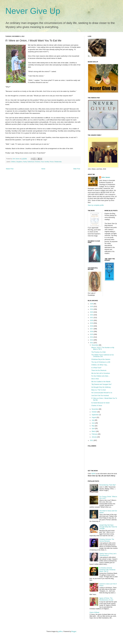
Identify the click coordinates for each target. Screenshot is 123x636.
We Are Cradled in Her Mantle (100, 381)
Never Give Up (32, 11)
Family (25, 161)
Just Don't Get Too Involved (100, 395)
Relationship (58, 161)
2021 (92, 317)
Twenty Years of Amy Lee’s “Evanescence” (107, 554)
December (95, 345)
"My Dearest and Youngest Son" (101, 384)
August (94, 417)
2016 (92, 331)
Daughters (19, 161)
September (95, 415)
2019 (92, 323)
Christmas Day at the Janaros (100, 359)
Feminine (37, 161)
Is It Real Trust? (96, 368)
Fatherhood (30, 161)
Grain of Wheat (94, 612)
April (93, 428)
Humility (46, 161)
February (95, 434)
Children (13, 161)
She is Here (95, 379)
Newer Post (9, 169)
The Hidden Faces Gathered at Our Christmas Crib (102, 355)
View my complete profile (96, 205)
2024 (92, 309)
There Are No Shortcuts (98, 370)
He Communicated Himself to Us (101, 393)
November (95, 409)
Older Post (76, 169)
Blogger (73, 631)
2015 (92, 334)
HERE (93, 473)
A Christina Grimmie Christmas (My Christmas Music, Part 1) (107, 569)
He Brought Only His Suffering (101, 387)
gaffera (60, 631)
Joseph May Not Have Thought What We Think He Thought (108, 526)
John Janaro (106, 177)
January (94, 437)
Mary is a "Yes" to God (98, 390)
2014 (92, 337)
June (93, 423)
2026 (92, 304)
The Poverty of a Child (98, 352)
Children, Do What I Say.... (99, 365)
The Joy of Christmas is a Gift (100, 362)
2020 (92, 320)
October (94, 412)
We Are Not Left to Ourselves (100, 373)
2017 (92, 329)
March (94, 431)
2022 (92, 315)
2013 (92, 340)
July (93, 420)
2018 (92, 326)
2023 (92, 312)
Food (42, 161)
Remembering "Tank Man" (107, 485)
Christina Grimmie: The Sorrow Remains (106, 540)
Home (43, 169)
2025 (92, 306)
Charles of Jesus (96, 405)
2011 (92, 440)
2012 (92, 343)
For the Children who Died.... (100, 376)
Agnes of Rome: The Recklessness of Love (106, 599)
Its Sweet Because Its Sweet (100, 403)
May (93, 426)
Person (52, 161)
